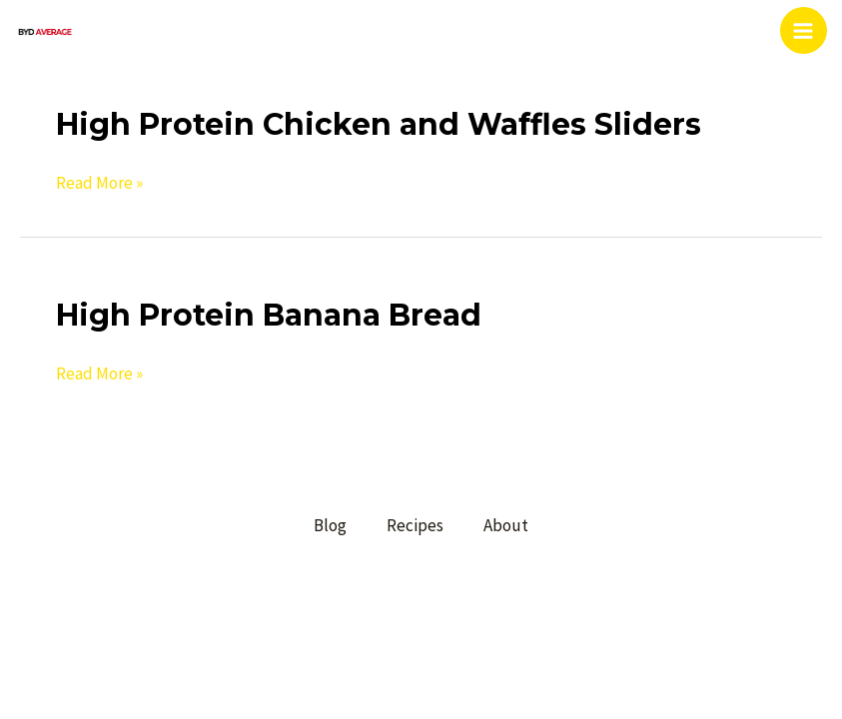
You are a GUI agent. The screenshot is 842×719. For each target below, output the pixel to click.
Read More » (99, 183)
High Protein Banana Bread (268, 315)
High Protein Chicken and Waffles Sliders (378, 124)
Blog (330, 525)
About (505, 525)
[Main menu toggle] (804, 31)
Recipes (415, 525)
